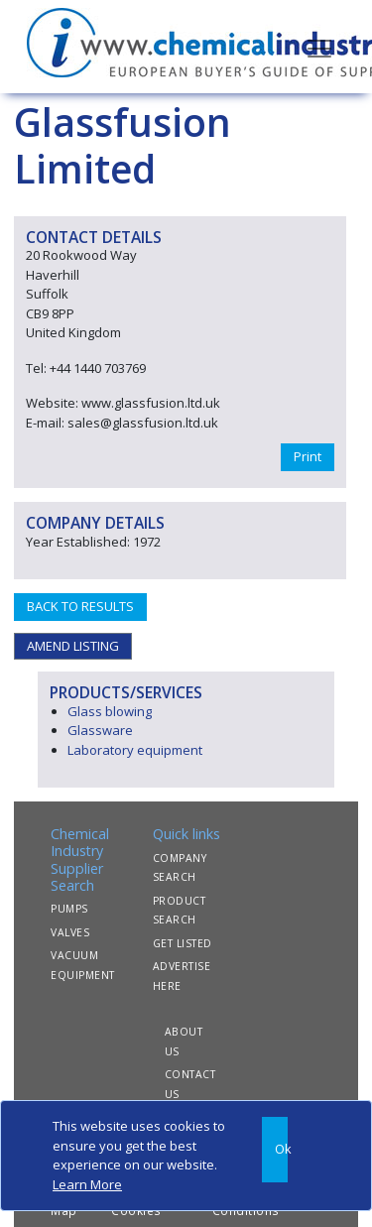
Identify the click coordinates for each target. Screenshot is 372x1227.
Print (307, 456)
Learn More (87, 1184)
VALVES (70, 932)
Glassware (100, 730)
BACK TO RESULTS (80, 606)
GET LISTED (182, 943)
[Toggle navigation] (319, 46)
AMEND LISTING (73, 646)
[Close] (275, 1149)
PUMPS (69, 909)
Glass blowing (109, 711)
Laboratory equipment (134, 750)
